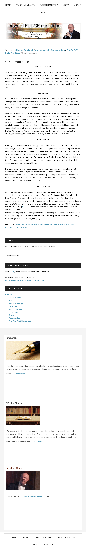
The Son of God (20, 219)
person (8, 219)
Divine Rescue (15, 289)
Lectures (13, 298)
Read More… (20, 365)
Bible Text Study (22, 216)
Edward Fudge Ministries (43, 27)
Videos (8, 286)
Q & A (11, 307)
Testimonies (14, 310)
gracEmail (11, 329)
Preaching (13, 304)
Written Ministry (14, 395)
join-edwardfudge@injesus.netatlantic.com (25, 272)
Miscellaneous (15, 301)
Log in (68, 544)
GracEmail (70, 216)
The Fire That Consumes (20, 313)
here (24, 198)
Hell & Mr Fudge (16, 295)
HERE (12, 263)
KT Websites (58, 544)
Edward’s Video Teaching (34, 488)
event (62, 216)
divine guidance (51, 216)
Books (34, 216)
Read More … (39, 433)
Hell (10, 292)
